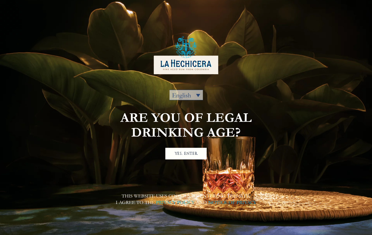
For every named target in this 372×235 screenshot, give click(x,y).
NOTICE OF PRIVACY (231, 202)
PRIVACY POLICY (175, 202)
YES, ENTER (186, 153)
